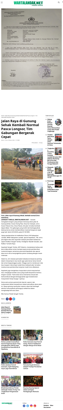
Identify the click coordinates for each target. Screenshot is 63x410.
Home (2, 115)
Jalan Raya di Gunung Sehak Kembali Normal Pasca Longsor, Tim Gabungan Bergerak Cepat (6, 311)
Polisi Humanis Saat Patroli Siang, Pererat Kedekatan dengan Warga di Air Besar (32, 343)
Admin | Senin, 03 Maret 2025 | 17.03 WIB (10, 140)
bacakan (35, 142)
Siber (51, 405)
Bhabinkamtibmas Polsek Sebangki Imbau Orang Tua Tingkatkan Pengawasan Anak (10, 390)
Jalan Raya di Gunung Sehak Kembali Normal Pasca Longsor (19, 115)
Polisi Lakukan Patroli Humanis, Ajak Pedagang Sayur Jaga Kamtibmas (9, 366)
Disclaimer (47, 407)
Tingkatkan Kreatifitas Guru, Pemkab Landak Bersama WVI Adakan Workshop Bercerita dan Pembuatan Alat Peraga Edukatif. (54, 156)
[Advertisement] (31, 101)
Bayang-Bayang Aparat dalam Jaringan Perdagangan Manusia (31, 389)
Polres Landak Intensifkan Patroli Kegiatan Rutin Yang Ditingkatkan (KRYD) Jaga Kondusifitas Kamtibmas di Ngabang (10, 345)
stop (40, 142)
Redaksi (46, 405)
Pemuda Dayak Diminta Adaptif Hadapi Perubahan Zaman (32, 366)
